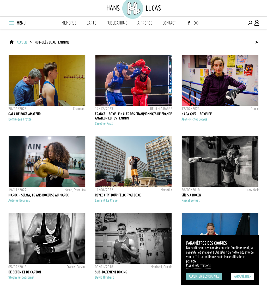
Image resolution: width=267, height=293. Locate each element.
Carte (91, 23)
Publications (116, 23)
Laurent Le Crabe (106, 200)
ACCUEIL (22, 42)
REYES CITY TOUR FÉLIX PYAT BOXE (118, 195)
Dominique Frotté (20, 119)
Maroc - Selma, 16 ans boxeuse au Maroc (38, 195)
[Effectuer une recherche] (249, 23)
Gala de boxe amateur (24, 114)
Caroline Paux (104, 123)
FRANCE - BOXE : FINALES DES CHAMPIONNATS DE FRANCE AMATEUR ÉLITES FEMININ (133, 116)
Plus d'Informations (198, 265)
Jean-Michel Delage (194, 119)
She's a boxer (191, 195)
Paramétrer (242, 276)
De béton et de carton (24, 272)
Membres (69, 23)
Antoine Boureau (19, 200)
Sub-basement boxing (111, 272)
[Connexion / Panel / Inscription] (257, 23)
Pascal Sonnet (190, 200)
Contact (169, 23)
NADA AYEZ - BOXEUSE (196, 114)
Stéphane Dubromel (21, 277)
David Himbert (104, 277)
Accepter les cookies (204, 276)
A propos (144, 23)
